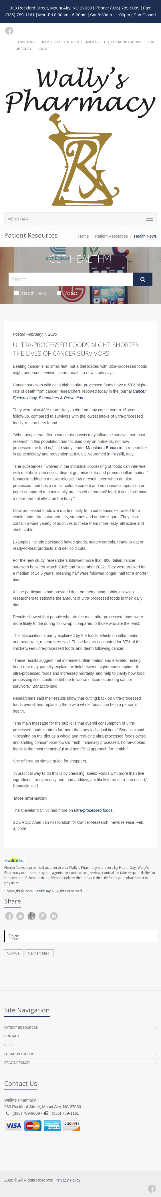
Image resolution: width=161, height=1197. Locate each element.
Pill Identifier (66, 42)
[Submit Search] (142, 279)
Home (83, 236)
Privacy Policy (17, 1062)
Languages (25, 42)
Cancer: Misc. (39, 953)
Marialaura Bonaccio (104, 447)
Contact (11, 1036)
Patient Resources (111, 236)
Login (42, 48)
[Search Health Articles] (71, 279)
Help (45, 42)
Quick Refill (95, 42)
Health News (30, 293)
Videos (67, 293)
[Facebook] (9, 31)
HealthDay (42, 891)
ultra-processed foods (93, 810)
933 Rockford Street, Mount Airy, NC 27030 (51, 7)
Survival (13, 953)
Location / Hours (126, 42)
